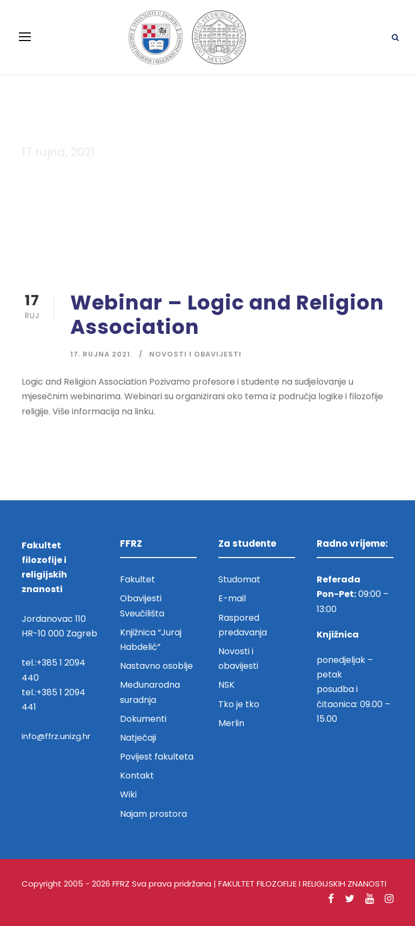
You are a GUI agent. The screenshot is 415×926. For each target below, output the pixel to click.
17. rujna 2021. (101, 354)
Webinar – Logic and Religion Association (227, 314)
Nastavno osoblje (156, 666)
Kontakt (137, 775)
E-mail (232, 598)
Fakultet (137, 579)
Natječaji (138, 738)
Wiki (128, 794)
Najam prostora (153, 814)
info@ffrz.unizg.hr (56, 736)
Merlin (231, 723)
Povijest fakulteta (156, 756)
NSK (226, 685)
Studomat (239, 579)
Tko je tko (238, 704)
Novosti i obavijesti (195, 354)
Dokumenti (143, 719)
